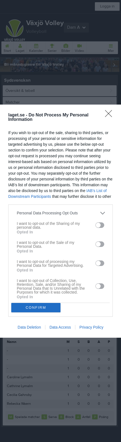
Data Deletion (29, 327)
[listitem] (60, 213)
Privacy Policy (91, 327)
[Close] (110, 115)
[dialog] (60, 221)
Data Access (60, 327)
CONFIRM (36, 307)
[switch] (99, 225)
